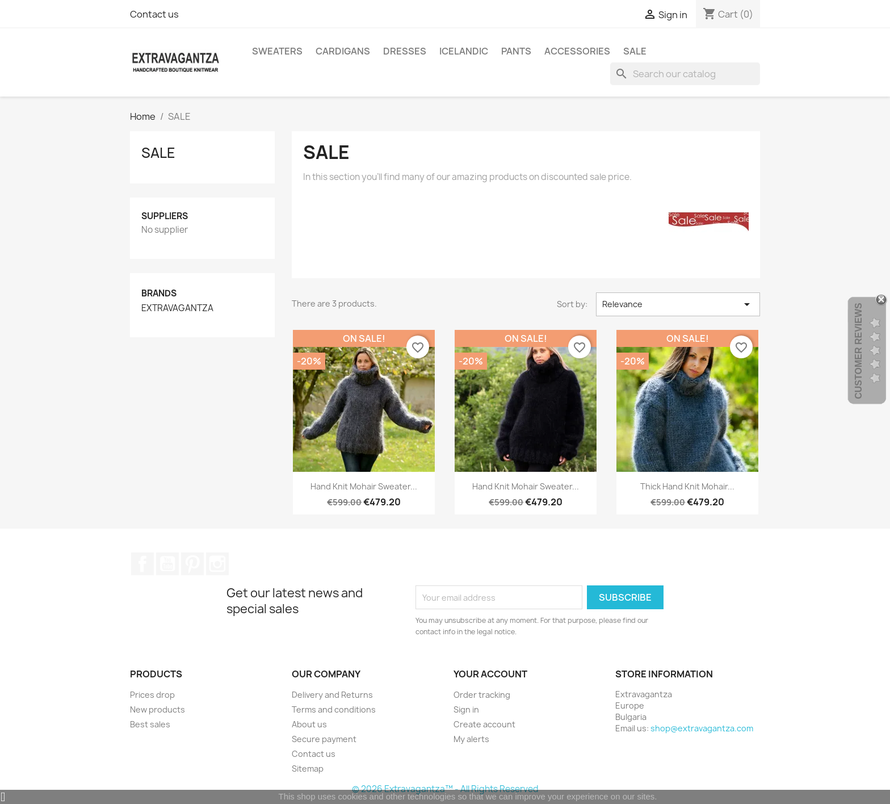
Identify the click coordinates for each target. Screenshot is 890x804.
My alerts (471, 739)
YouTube (167, 563)
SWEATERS (277, 51)
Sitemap (308, 768)
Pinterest (192, 563)
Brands (159, 293)
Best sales (150, 724)
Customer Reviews (858, 351)
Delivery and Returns (332, 694)
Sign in (466, 709)
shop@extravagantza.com (701, 728)
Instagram (217, 563)
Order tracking (482, 694)
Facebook (142, 563)
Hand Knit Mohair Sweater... (363, 486)
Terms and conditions (334, 709)
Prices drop (152, 694)
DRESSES (404, 51)
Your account (490, 674)
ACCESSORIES (577, 51)
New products (157, 709)
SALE (634, 51)
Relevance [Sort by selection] (678, 304)
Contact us (154, 14)
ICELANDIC (463, 51)
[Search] (685, 73)
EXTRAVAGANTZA (177, 308)
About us (309, 724)
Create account (484, 724)
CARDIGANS (343, 51)
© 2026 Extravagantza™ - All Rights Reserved (445, 789)
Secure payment (324, 739)
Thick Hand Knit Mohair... (687, 486)
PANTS (516, 51)
